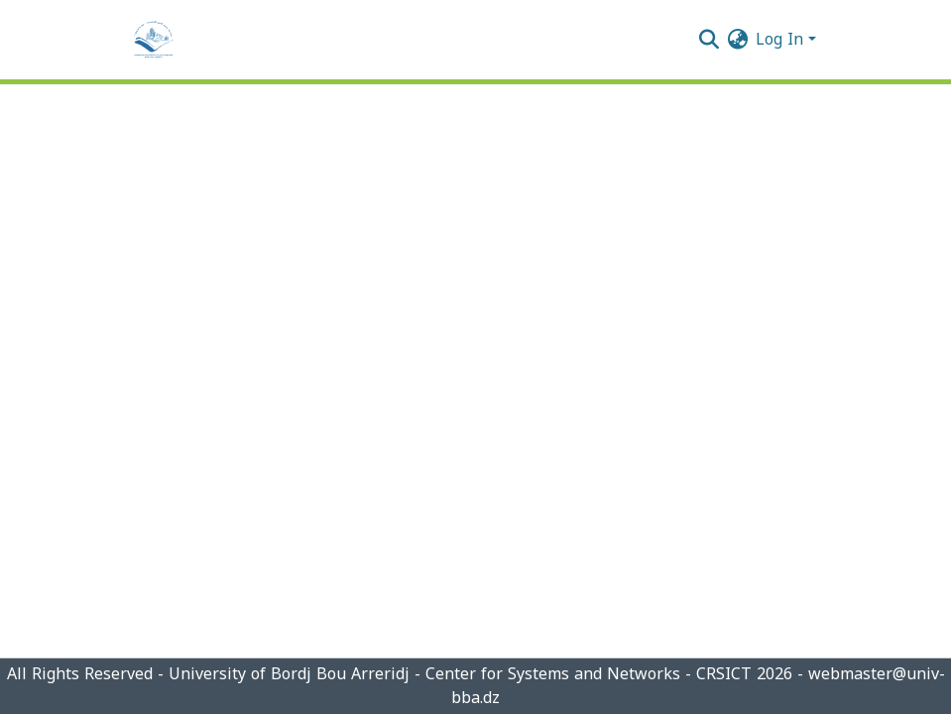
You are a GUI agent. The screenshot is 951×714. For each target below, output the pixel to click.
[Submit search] (708, 40)
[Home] (154, 40)
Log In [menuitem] (779, 39)
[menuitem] (737, 40)
